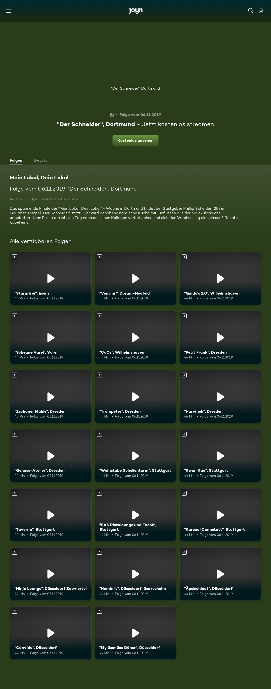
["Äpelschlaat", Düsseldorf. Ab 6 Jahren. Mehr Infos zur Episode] (220, 574)
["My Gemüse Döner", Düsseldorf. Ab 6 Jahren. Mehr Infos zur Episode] (135, 633)
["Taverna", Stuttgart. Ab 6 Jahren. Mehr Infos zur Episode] (51, 514)
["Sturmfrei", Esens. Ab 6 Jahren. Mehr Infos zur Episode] (51, 278)
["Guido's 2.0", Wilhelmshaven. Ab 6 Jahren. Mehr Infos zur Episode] (220, 278)
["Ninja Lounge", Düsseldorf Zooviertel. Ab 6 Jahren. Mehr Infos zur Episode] (51, 574)
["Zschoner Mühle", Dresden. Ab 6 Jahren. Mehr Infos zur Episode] (51, 396)
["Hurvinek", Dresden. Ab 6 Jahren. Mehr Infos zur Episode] (220, 396)
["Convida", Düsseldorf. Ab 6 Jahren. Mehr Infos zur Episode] (51, 633)
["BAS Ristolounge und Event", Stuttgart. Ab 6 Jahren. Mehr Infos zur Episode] (135, 514)
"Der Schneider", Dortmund (135, 88)
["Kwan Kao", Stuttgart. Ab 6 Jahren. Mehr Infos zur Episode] (220, 455)
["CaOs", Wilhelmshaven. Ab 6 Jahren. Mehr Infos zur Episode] (135, 337)
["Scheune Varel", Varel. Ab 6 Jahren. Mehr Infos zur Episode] (51, 337)
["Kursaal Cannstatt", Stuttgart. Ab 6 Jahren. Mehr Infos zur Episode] (220, 514)
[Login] (261, 11)
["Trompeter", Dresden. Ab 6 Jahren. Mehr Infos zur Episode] (135, 396)
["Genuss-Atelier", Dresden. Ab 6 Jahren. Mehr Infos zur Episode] (51, 455)
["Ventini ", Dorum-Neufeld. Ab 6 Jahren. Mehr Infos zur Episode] (135, 278)
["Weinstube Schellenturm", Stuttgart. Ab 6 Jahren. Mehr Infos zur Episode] (135, 455)
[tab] (17, 161)
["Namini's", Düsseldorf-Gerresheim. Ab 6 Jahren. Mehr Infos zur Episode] (135, 574)
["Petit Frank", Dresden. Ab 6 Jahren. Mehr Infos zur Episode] (220, 337)
